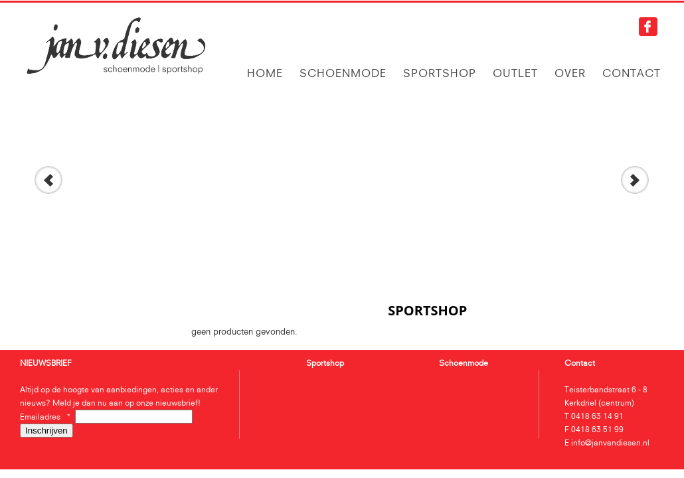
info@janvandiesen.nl (610, 442)
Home (265, 73)
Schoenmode (342, 73)
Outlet (515, 73)
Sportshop (439, 73)
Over (570, 73)
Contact (631, 73)
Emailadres (47, 416)
